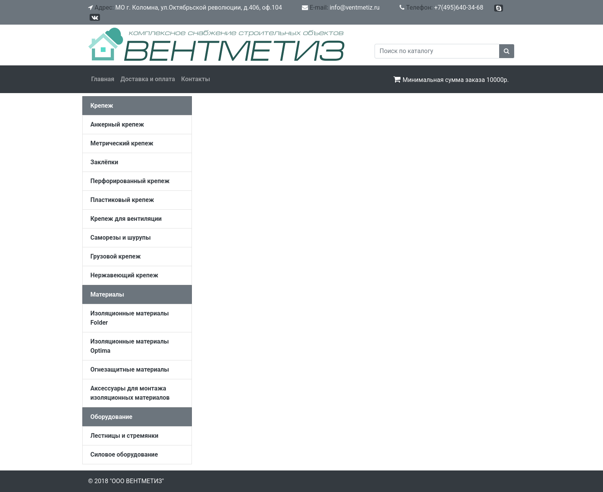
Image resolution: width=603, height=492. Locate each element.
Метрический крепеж (121, 143)
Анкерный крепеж (117, 124)
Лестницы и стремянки (124, 435)
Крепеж (101, 105)
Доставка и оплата (147, 79)
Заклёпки (104, 162)
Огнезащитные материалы (129, 369)
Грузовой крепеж (115, 256)
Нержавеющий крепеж (124, 275)
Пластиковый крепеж (122, 199)
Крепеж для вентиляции (126, 218)
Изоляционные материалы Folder (129, 318)
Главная (102, 79)
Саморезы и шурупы (120, 237)
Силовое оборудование (124, 454)
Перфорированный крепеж (130, 181)
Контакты (195, 79)
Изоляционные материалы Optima (129, 346)
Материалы (107, 294)
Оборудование (111, 416)
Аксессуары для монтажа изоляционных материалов (130, 393)
